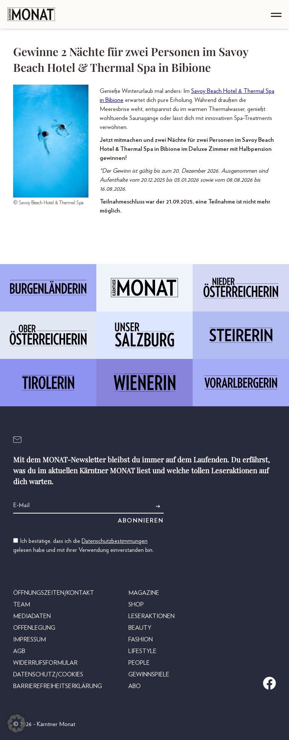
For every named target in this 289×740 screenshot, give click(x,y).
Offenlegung (34, 628)
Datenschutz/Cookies (48, 675)
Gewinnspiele (148, 675)
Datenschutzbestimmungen (115, 541)
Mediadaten (32, 616)
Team (21, 605)
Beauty (139, 628)
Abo (134, 686)
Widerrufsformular (45, 663)
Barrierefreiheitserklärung (57, 686)
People (139, 663)
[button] (16, 723)
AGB (19, 651)
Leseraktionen (151, 616)
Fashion (140, 640)
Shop (136, 605)
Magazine (143, 593)
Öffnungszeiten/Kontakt (53, 593)
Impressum (29, 640)
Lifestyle (142, 651)
